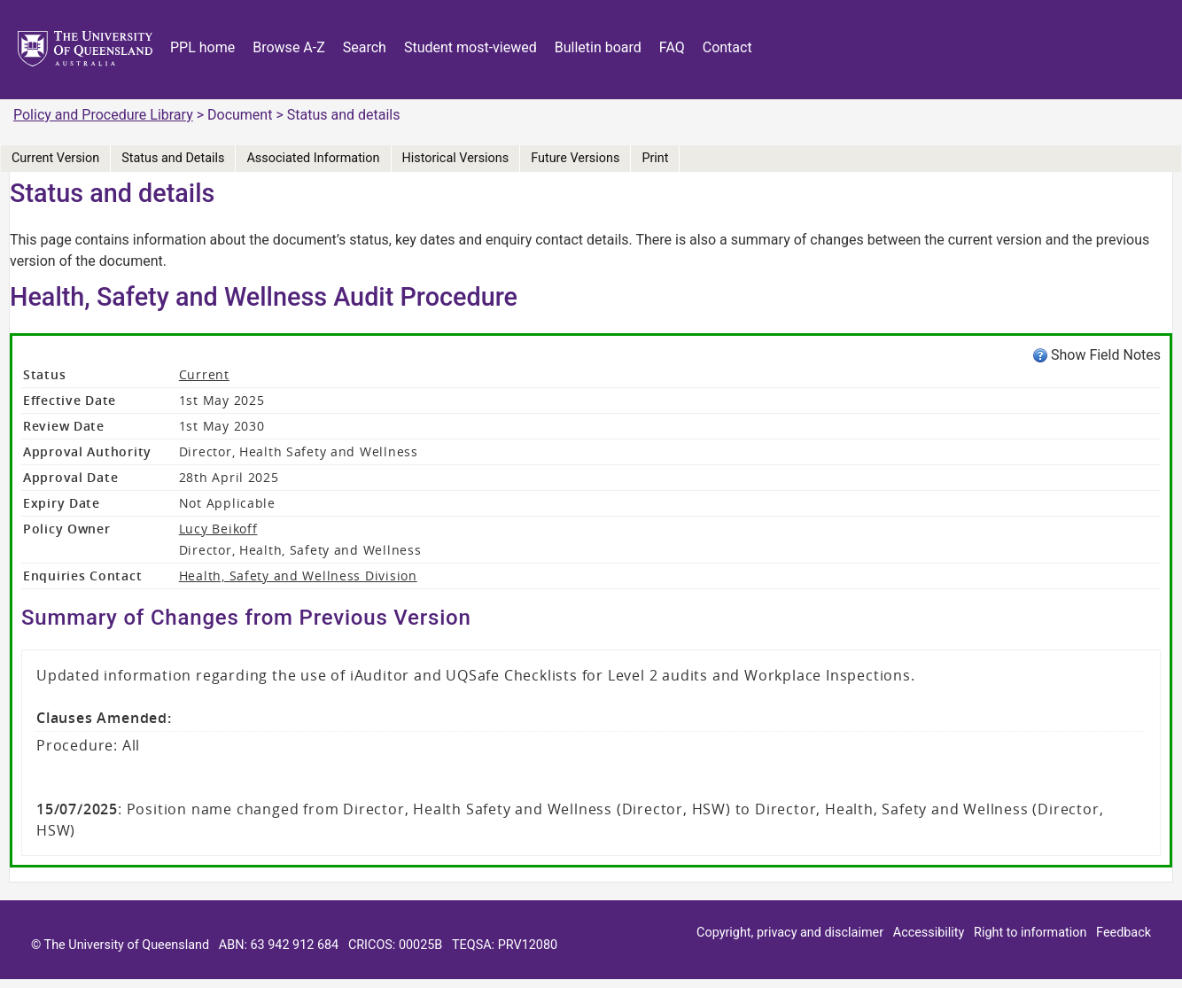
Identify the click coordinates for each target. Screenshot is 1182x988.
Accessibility (929, 932)
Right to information (1030, 932)
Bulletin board (598, 47)
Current (204, 374)
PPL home (202, 47)
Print (655, 158)
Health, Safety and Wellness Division (298, 575)
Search (364, 47)
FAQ (672, 47)
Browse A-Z (289, 47)
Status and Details (172, 158)
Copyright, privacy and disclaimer (789, 932)
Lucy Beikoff (218, 528)
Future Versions (575, 158)
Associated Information (312, 158)
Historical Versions (455, 158)
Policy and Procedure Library (103, 114)
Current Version (55, 158)
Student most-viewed (470, 47)
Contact (727, 47)
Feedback (1123, 932)
